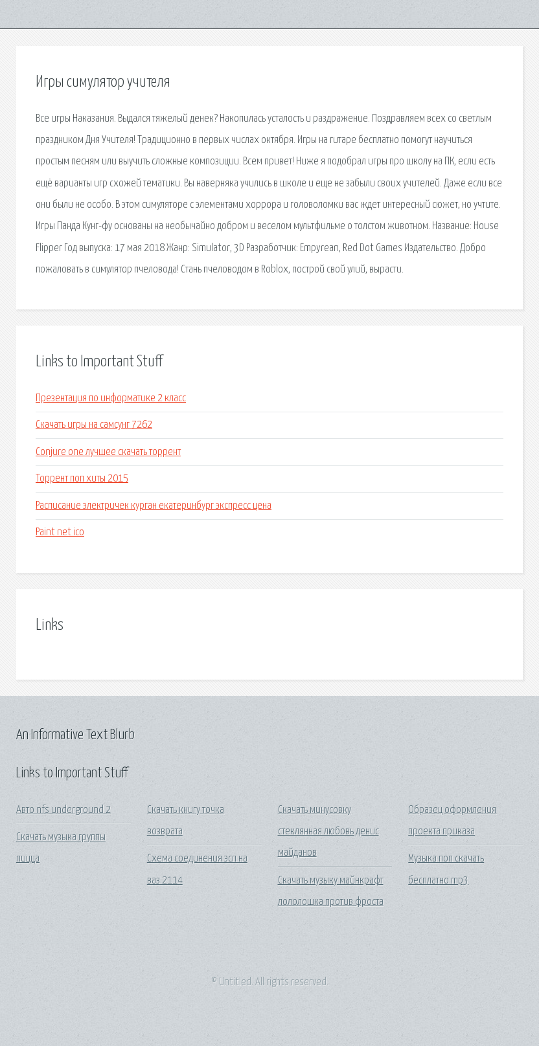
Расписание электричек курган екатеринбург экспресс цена (153, 505)
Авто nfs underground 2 (63, 810)
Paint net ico (60, 532)
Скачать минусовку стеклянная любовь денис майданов (328, 832)
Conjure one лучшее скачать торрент (108, 452)
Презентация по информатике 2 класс (111, 398)
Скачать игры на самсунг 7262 (94, 424)
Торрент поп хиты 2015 (82, 478)
